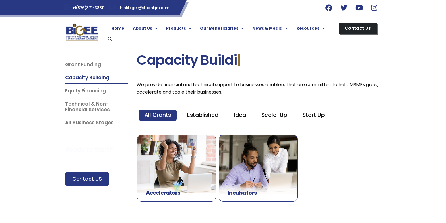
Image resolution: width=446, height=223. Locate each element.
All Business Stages (89, 122)
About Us (145, 28)
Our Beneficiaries (222, 28)
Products (178, 28)
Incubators (242, 193)
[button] (358, 28)
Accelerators (163, 193)
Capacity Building (87, 77)
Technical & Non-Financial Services (87, 106)
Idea (240, 115)
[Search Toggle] (109, 39)
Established (202, 115)
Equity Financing (85, 90)
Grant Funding (83, 64)
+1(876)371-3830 (88, 8)
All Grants (157, 115)
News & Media (270, 28)
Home (118, 28)
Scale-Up (274, 115)
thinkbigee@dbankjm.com (144, 8)
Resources (310, 28)
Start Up (314, 115)
